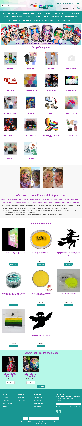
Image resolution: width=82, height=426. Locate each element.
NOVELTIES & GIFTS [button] (71, 17)
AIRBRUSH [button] (6, 13)
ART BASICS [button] (15, 13)
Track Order (5, 400)
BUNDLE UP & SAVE (36, 13)
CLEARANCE (47, 13)
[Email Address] (65, 404)
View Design (10, 382)
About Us (21, 397)
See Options (41, 264)
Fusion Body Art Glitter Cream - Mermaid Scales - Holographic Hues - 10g (13, 293)
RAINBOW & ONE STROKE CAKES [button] (32, 20)
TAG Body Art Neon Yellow (68, 293)
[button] (7, 34)
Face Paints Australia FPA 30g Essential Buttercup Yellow (41, 293)
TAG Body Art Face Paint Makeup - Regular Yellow (41, 252)
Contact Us (77, 4)
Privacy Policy (38, 400)
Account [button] (66, 8)
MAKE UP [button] (45, 17)
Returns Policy (38, 403)
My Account (5, 397)
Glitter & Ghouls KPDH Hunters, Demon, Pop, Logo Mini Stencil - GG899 (14, 252)
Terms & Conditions (73, 406)
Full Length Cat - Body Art (10, 375)
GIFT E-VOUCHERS (10, 17)
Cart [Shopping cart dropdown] (75, 8)
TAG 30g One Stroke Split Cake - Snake (13, 334)
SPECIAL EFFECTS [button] (50, 20)
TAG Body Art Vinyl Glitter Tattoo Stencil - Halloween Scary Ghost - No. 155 (41, 334)
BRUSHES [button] (25, 13)
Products (59, 3)
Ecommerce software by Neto (54, 421)
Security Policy (38, 406)
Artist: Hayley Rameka (29, 189)
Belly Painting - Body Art (31, 375)
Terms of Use (38, 397)
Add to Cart (13, 264)
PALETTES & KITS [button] (14, 20)
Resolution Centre (7, 403)
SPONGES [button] (61, 20)
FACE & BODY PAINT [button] (59, 13)
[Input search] (15, 6)
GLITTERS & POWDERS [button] (24, 17)
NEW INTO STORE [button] (56, 17)
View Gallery (41, 386)
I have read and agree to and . (68, 407)
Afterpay (4, 406)
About (64, 3)
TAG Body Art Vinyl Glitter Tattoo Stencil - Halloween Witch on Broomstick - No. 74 (68, 253)
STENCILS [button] (69, 20)
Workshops (70, 3)
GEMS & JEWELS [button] (73, 13)
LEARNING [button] (37, 17)
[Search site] (3, 6)
